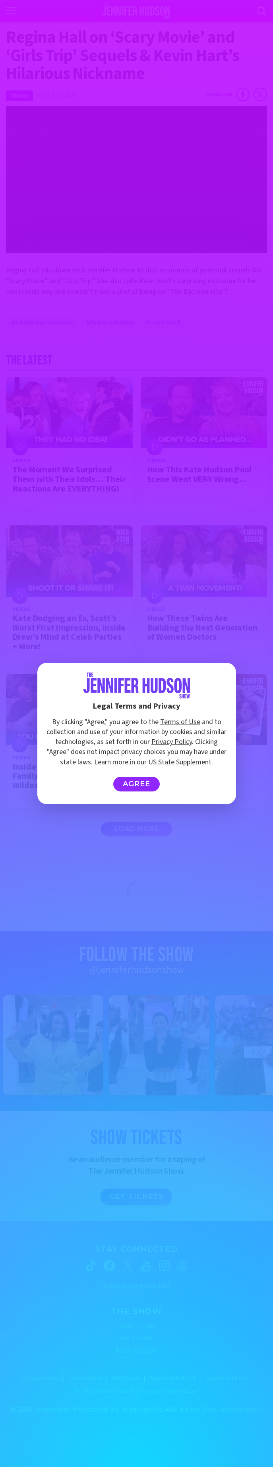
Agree (136, 784)
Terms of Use (180, 722)
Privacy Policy (171, 742)
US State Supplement (179, 762)
